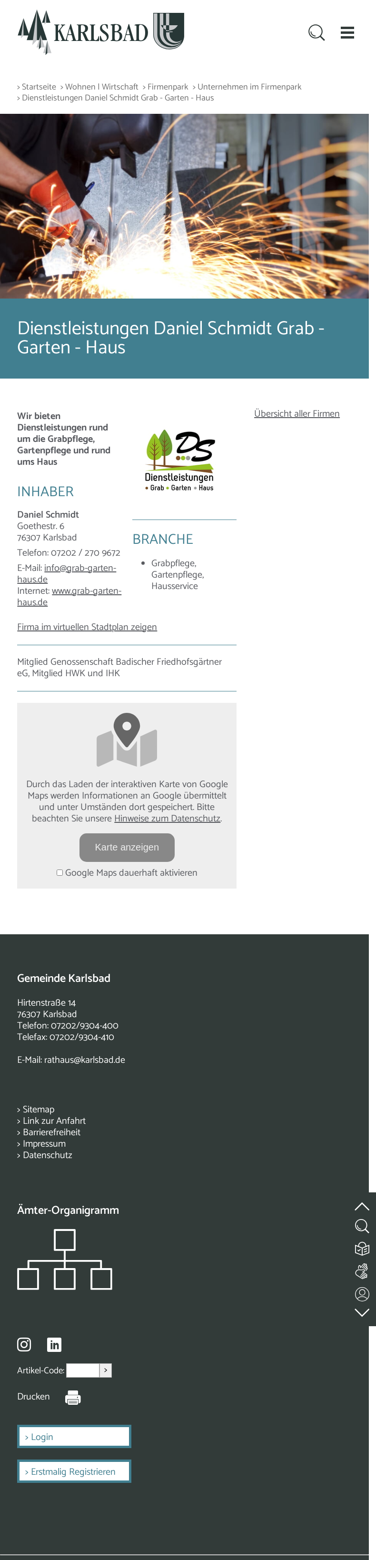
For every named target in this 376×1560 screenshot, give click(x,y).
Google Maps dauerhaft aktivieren (127, 873)
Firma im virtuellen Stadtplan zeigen (87, 627)
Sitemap (38, 1110)
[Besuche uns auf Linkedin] (54, 1345)
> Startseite (36, 87)
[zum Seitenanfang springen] (362, 1201)
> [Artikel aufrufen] (105, 1370)
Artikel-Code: (41, 1370)
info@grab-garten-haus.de (66, 574)
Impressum (44, 1144)
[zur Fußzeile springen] (362, 1311)
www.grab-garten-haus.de (69, 596)
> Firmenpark (165, 87)
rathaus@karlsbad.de (84, 1060)
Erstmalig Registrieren (73, 1472)
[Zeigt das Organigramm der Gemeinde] (64, 1287)
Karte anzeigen (127, 847)
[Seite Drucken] (65, 1397)
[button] (347, 32)
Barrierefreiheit (51, 1132)
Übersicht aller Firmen (297, 414)
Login (42, 1437)
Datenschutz (47, 1155)
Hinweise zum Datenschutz (167, 819)
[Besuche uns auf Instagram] (24, 1344)
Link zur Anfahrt (54, 1121)
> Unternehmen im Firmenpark (247, 87)
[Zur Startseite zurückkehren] (101, 15)
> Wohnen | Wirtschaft (99, 87)
